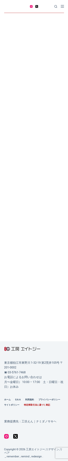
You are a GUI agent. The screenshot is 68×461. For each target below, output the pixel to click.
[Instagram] (31, 6)
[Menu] (62, 6)
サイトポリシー (11, 405)
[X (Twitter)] (36, 6)
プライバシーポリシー (49, 399)
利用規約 (29, 399)
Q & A (18, 399)
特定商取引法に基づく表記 (37, 405)
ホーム (7, 399)
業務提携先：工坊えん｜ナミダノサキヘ (30, 421)
